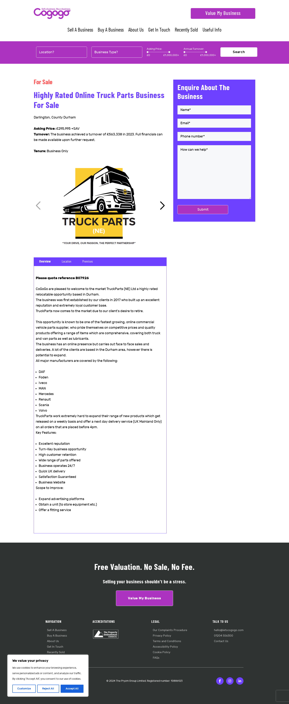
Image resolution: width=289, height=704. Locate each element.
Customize (24, 688)
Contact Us (221, 641)
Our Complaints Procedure (170, 630)
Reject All (48, 688)
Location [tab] (66, 261)
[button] (162, 206)
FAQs (156, 657)
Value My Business (223, 13)
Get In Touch (159, 30)
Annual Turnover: (194, 48)
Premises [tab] (87, 261)
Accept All (72, 688)
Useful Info (212, 30)
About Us (136, 30)
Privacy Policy (162, 635)
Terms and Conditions (167, 641)
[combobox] (61, 52)
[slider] (147, 52)
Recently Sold (186, 30)
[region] (47, 676)
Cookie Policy (161, 652)
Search (239, 52)
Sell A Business (80, 30)
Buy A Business (111, 30)
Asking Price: (154, 48)
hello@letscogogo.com (228, 630)
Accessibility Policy (165, 646)
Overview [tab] (45, 261)
